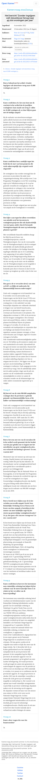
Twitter (20, 773)
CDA (30, 43)
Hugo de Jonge (19, 39)
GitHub (20, 770)
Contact (20, 776)
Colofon (20, 767)
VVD (27, 33)
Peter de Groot (19, 33)
